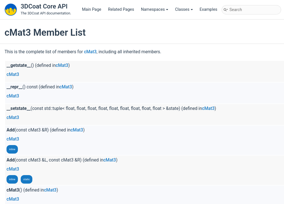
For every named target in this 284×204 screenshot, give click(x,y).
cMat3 (90, 51)
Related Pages (121, 9)
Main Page (91, 9)
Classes (184, 9)
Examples (208, 9)
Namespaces (154, 9)
